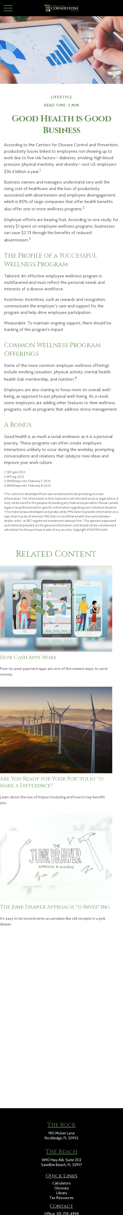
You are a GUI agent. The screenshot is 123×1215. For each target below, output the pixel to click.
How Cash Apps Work (28, 657)
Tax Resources (62, 1197)
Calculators (61, 1183)
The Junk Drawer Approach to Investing (55, 907)
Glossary (61, 1188)
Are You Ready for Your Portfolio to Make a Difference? (51, 782)
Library (61, 1192)
